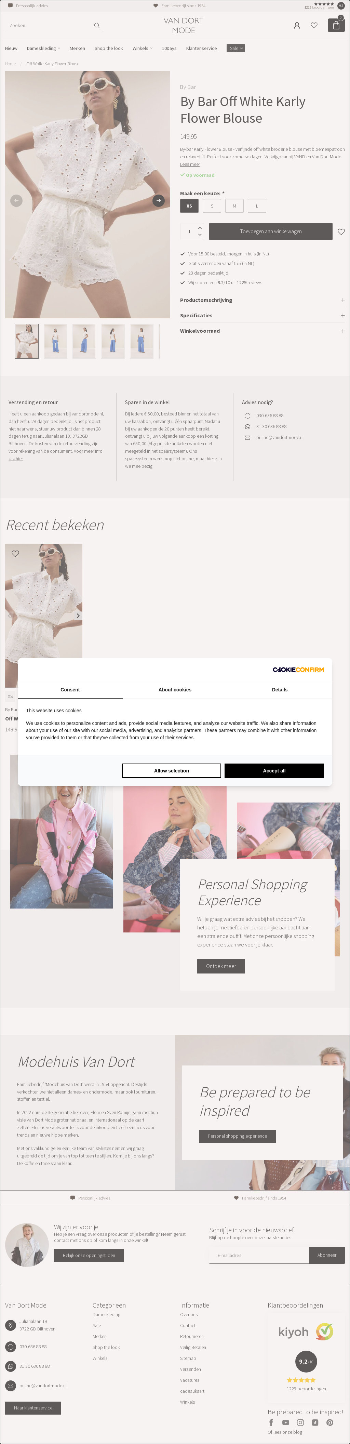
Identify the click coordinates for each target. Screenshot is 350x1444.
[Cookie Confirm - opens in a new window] (298, 670)
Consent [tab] (70, 689)
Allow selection (171, 770)
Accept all (274, 770)
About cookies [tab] (175, 689)
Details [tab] (280, 689)
